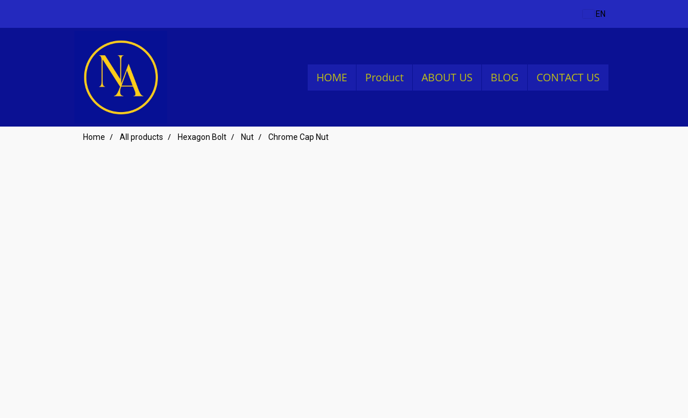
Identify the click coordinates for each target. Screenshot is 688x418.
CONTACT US (568, 77)
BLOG (504, 77)
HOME (331, 77)
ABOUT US (447, 77)
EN (594, 14)
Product (384, 77)
